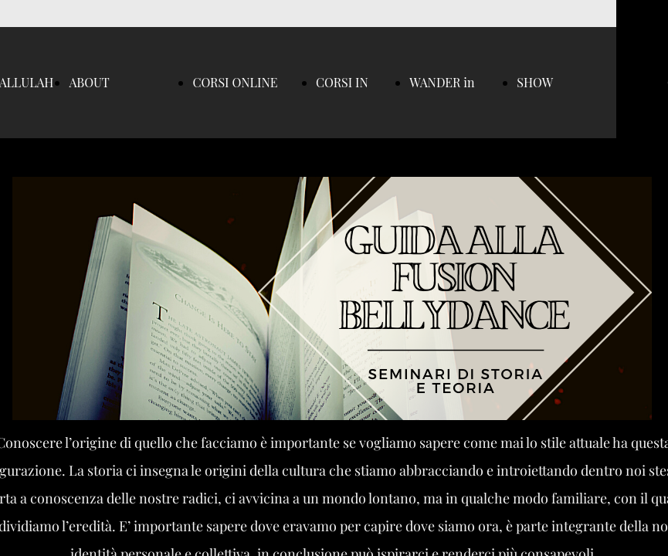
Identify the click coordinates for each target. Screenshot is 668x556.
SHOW (535, 82)
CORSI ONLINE (234, 82)
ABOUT (89, 82)
